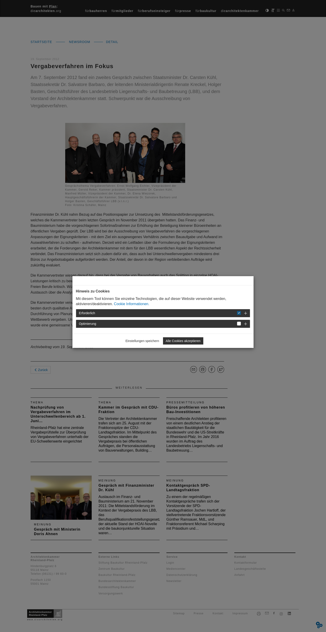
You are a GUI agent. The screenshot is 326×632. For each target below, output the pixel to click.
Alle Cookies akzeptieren (183, 341)
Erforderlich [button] (87, 313)
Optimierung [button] (87, 324)
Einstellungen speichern (142, 341)
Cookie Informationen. (131, 304)
